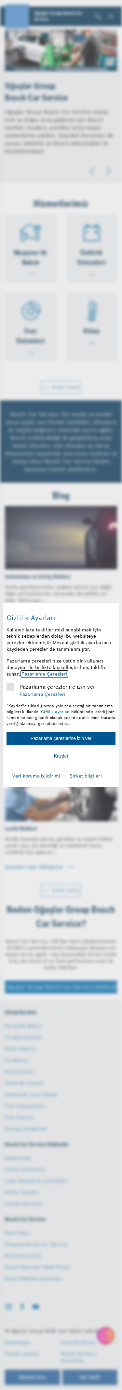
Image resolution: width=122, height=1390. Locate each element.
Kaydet (61, 756)
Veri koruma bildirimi (36, 776)
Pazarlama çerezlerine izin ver (57, 686)
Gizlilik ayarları (55, 711)
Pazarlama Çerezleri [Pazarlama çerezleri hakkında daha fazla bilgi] (44, 674)
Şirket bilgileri (86, 776)
